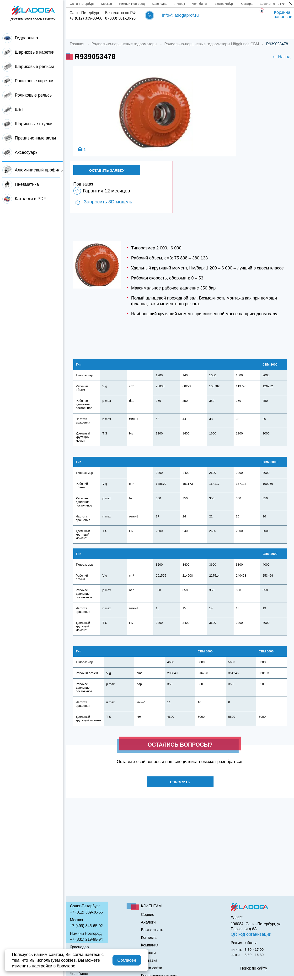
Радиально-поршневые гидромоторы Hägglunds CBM (211, 44)
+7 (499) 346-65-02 (86, 926)
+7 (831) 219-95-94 (86, 939)
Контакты (262, 32)
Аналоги (195, 32)
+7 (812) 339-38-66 (85, 18)
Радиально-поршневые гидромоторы (124, 44)
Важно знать (228, 32)
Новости (148, 953)
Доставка (139, 32)
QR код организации (251, 934)
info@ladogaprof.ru (180, 15)
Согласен (126, 960)
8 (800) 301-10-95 (120, 18)
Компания (107, 32)
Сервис (168, 32)
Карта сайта (151, 968)
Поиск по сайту (253, 968)
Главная (77, 32)
